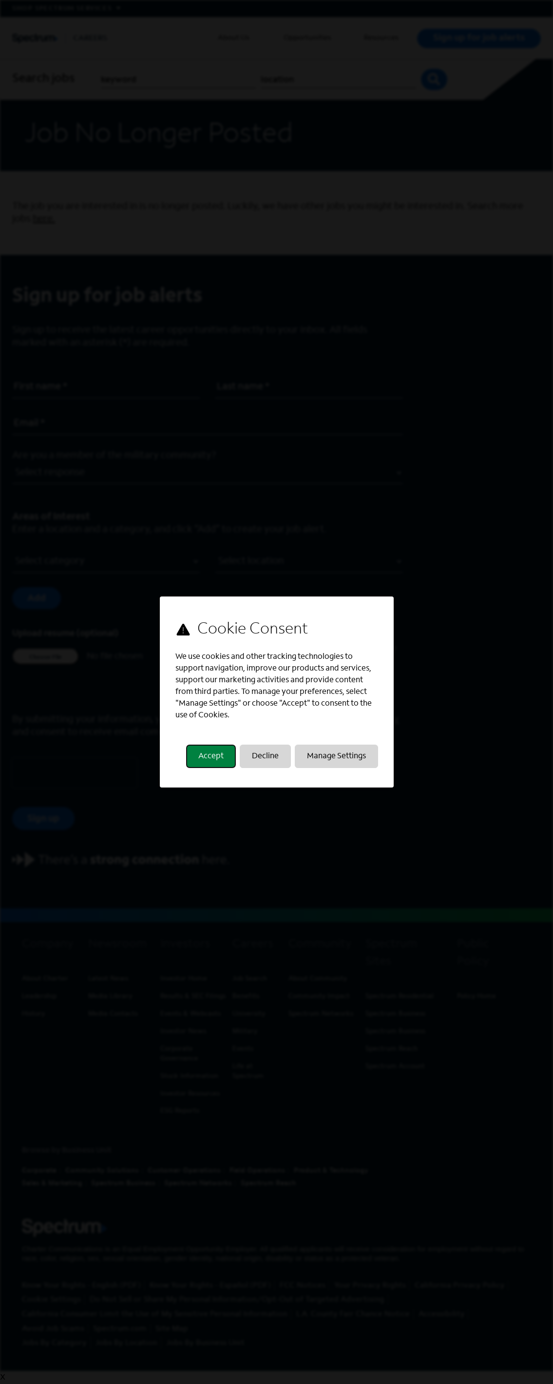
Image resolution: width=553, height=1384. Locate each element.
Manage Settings (335, 756)
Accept (211, 756)
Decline (265, 756)
